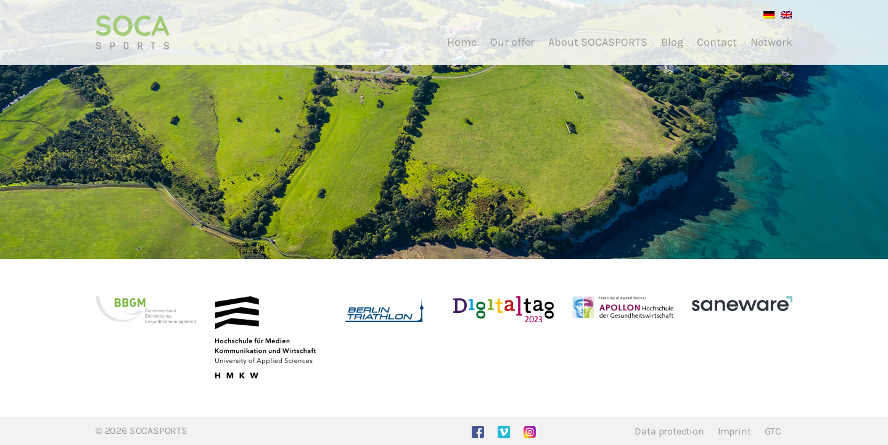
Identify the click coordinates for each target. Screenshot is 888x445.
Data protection (669, 431)
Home (462, 42)
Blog (672, 42)
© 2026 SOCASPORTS (141, 430)
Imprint (734, 431)
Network (771, 42)
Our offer (512, 42)
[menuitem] (766, 14)
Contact (717, 42)
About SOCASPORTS (598, 42)
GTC (773, 431)
